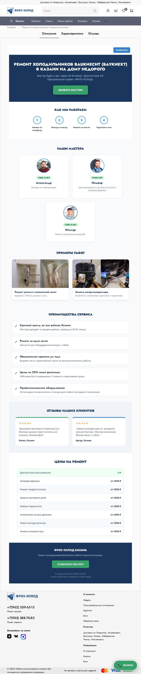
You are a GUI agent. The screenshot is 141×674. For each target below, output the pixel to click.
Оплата (96, 21)
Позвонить (122, 50)
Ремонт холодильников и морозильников (45, 27)
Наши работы (65, 21)
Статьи (49, 21)
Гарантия (87, 610)
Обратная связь (91, 621)
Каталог (17, 21)
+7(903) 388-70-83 (20, 618)
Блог (85, 615)
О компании (89, 651)
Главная (11, 27)
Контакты (82, 21)
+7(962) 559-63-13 (20, 607)
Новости (36, 21)
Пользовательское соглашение (98, 605)
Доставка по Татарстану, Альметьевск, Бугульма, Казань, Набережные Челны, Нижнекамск (85, 2)
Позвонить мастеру (70, 564)
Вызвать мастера (70, 90)
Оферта (86, 600)
